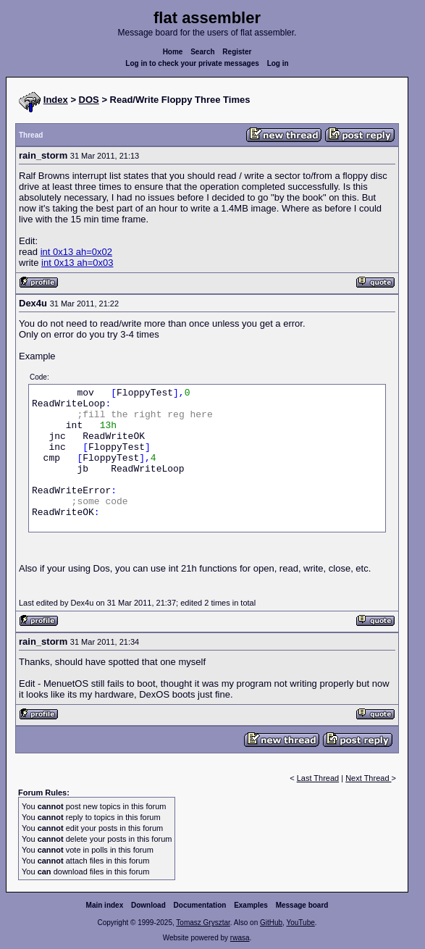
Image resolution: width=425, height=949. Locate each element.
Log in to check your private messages (192, 63)
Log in (278, 63)
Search (202, 52)
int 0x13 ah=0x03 (77, 262)
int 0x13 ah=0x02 (76, 251)
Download (148, 905)
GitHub (271, 923)
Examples (251, 905)
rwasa (240, 938)
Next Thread (368, 778)
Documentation (200, 905)
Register (236, 52)
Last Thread (318, 778)
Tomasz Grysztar (203, 923)
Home (173, 52)
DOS (89, 99)
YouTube (300, 923)
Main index (105, 905)
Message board (302, 905)
